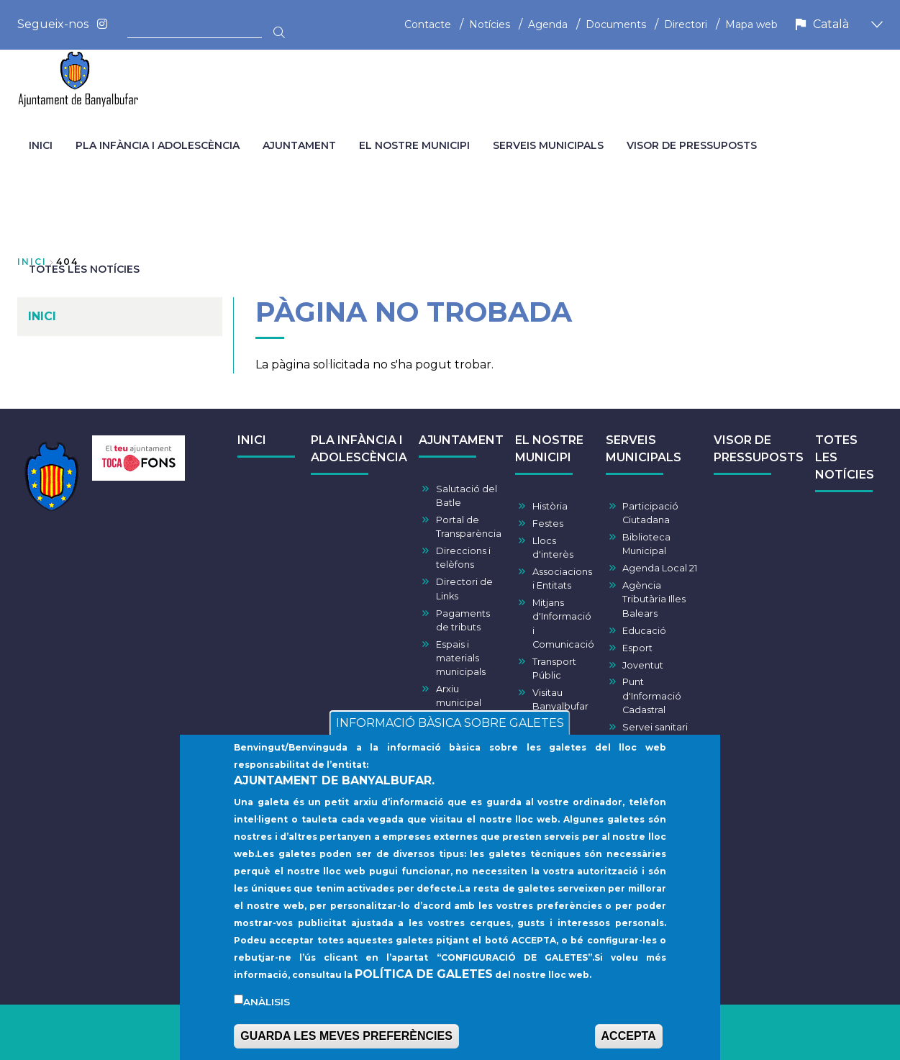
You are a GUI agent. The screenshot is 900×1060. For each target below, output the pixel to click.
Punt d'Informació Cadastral (651, 695)
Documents (616, 24)
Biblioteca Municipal (646, 544)
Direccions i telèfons (463, 557)
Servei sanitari (655, 727)
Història (550, 506)
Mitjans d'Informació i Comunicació (563, 623)
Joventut (642, 665)
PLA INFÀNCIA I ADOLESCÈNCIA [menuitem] (158, 145)
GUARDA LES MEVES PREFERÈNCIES (346, 1044)
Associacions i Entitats (562, 578)
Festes (547, 523)
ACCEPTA (628, 1044)
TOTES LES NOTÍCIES (844, 457)
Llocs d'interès (552, 547)
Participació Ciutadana (650, 513)
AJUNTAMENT (461, 440)
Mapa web (751, 24)
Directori (685, 24)
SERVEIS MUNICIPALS (643, 448)
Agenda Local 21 (659, 568)
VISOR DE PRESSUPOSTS (759, 448)
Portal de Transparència (468, 527)
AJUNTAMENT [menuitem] (299, 145)
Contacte (427, 24)
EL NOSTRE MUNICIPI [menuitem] (414, 145)
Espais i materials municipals (461, 658)
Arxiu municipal (458, 696)
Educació (644, 630)
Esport (637, 648)
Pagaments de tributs (463, 620)
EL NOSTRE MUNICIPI (549, 448)
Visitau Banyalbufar (560, 699)
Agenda (548, 24)
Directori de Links (464, 588)
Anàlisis (266, 1010)
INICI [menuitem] (41, 145)
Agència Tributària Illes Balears (654, 599)
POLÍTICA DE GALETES (424, 982)
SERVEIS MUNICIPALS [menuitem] (548, 145)
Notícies (489, 24)
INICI (251, 440)
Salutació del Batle (466, 496)
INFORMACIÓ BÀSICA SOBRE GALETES (450, 731)
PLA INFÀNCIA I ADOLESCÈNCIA (359, 448)
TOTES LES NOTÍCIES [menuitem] (84, 269)
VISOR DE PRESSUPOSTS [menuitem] (692, 145)
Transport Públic (554, 668)
